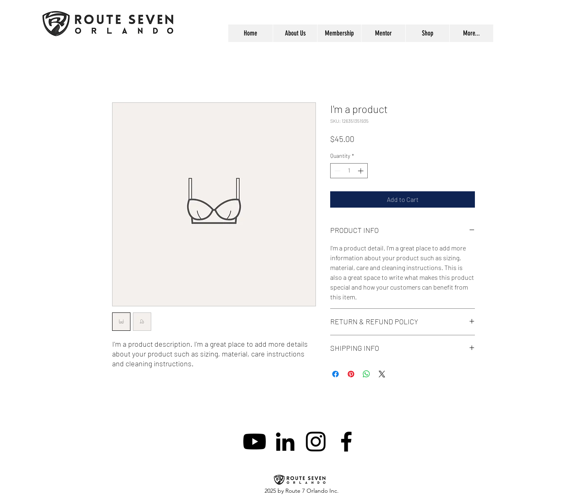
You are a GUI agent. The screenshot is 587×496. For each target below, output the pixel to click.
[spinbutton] (349, 171)
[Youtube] (254, 441)
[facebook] (346, 441)
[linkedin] (285, 441)
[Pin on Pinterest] (351, 374)
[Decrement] (336, 171)
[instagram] (315, 441)
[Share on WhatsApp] (366, 374)
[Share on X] (382, 374)
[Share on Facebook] (335, 374)
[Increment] (361, 171)
